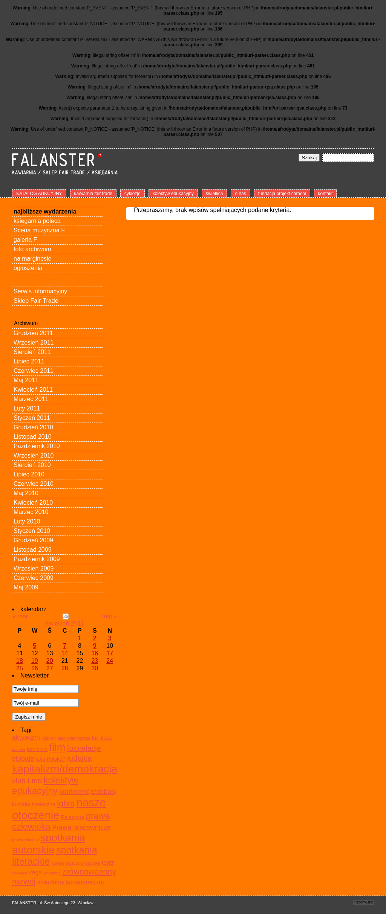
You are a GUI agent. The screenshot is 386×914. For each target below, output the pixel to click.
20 (49, 661)
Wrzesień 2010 (34, 455)
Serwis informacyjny (40, 291)
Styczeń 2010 (32, 531)
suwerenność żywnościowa (76, 863)
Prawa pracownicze (81, 827)
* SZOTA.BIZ (363, 902)
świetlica (214, 193)
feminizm (37, 749)
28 (64, 668)
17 (109, 653)
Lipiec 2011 (29, 361)
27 (49, 668)
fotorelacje (84, 748)
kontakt (325, 193)
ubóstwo (19, 873)
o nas (240, 193)
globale (23, 758)
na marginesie (33, 258)
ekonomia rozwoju (74, 738)
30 (94, 668)
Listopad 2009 (33, 549)
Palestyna (72, 817)
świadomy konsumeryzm (70, 882)
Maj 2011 (26, 380)
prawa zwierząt (25, 840)
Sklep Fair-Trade (36, 301)
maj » (109, 616)
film (57, 747)
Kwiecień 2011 (33, 389)
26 (34, 668)
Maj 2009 (26, 587)
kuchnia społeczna (33, 804)
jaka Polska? (50, 759)
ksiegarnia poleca (37, 221)
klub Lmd (27, 781)
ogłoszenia (28, 268)
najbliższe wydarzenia (45, 211)
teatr (108, 862)
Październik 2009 (37, 559)
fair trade (102, 738)
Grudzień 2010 (33, 427)
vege (35, 872)
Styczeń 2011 (32, 418)
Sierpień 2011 (32, 352)
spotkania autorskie (48, 844)
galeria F (25, 240)
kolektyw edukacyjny (173, 193)
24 (109, 661)
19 (34, 661)
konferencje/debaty (87, 791)
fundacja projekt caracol (282, 193)
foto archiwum (32, 249)
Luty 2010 (27, 521)
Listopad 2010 (33, 436)
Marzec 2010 (31, 512)
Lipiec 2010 (29, 474)
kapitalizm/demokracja (64, 769)
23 (94, 661)
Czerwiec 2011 (34, 371)
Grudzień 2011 (33, 333)
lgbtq (66, 803)
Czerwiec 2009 (34, 578)
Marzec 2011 (31, 399)
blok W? (48, 738)
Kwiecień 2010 (33, 502)
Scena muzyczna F (39, 230)
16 (94, 653)
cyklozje (132, 193)
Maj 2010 (26, 493)
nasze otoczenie (59, 808)
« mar (20, 616)
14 (64, 653)
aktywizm (26, 737)
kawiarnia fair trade (93, 193)
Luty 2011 (27, 408)
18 (19, 661)
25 (19, 668)
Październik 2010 (37, 446)
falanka (18, 749)
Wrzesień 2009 (34, 568)
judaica (79, 758)
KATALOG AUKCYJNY (39, 193)
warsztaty (52, 873)
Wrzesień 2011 (34, 342)
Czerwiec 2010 (34, 484)
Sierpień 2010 (32, 465)
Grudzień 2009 (33, 540)
